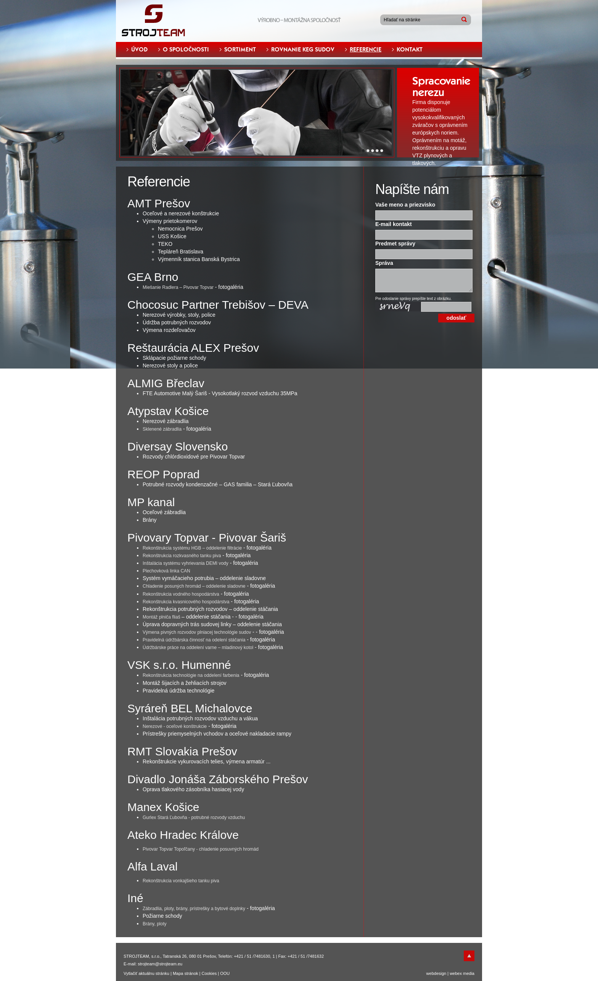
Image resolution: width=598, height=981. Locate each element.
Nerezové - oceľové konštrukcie (175, 726)
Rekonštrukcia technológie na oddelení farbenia (191, 675)
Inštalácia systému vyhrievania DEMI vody (185, 563)
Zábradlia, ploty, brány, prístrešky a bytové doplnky (194, 908)
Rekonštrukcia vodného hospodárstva (181, 594)
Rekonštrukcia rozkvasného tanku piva (182, 555)
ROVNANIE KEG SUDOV (302, 49)
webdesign (436, 973)
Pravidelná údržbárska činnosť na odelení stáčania (194, 640)
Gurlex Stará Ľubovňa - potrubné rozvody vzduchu (194, 817)
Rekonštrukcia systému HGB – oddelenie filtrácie (192, 548)
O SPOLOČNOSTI (186, 49)
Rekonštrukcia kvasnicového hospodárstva (186, 601)
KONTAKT (410, 49)
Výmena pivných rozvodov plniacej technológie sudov (197, 632)
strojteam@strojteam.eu (160, 964)
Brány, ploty (154, 923)
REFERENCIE (365, 49)
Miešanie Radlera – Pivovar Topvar (178, 287)
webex (456, 973)
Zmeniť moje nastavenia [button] (333, 972)
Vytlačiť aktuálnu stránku (146, 973)
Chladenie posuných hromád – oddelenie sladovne (194, 586)
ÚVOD (139, 49)
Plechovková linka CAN (166, 571)
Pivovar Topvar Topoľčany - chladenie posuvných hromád (201, 849)
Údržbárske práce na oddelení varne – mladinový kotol (198, 647)
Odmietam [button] (282, 972)
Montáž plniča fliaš (162, 617)
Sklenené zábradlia (162, 429)
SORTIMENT (240, 49)
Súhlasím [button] (248, 972)
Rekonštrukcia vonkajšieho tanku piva (181, 880)
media (468, 973)
